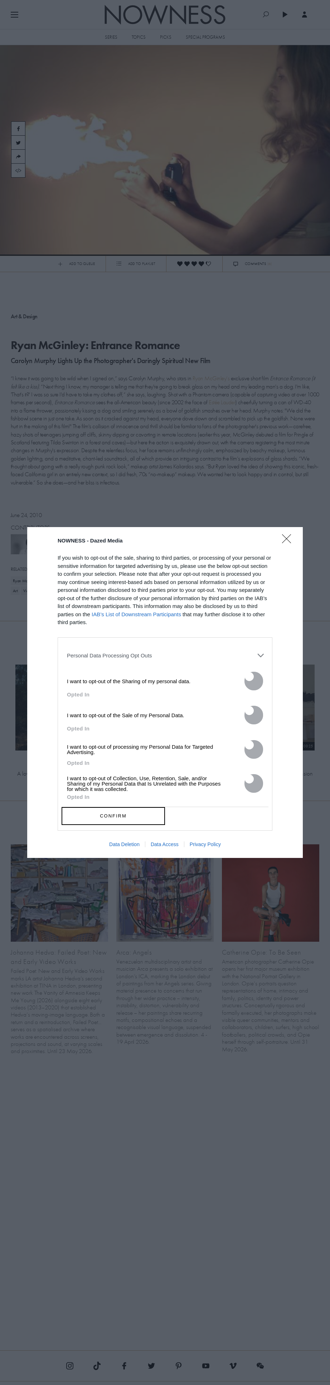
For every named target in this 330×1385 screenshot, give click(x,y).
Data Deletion (124, 844)
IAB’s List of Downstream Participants (136, 614)
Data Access (165, 844)
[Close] (289, 543)
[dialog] (165, 692)
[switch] (253, 681)
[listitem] (165, 656)
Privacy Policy (205, 844)
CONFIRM (113, 816)
